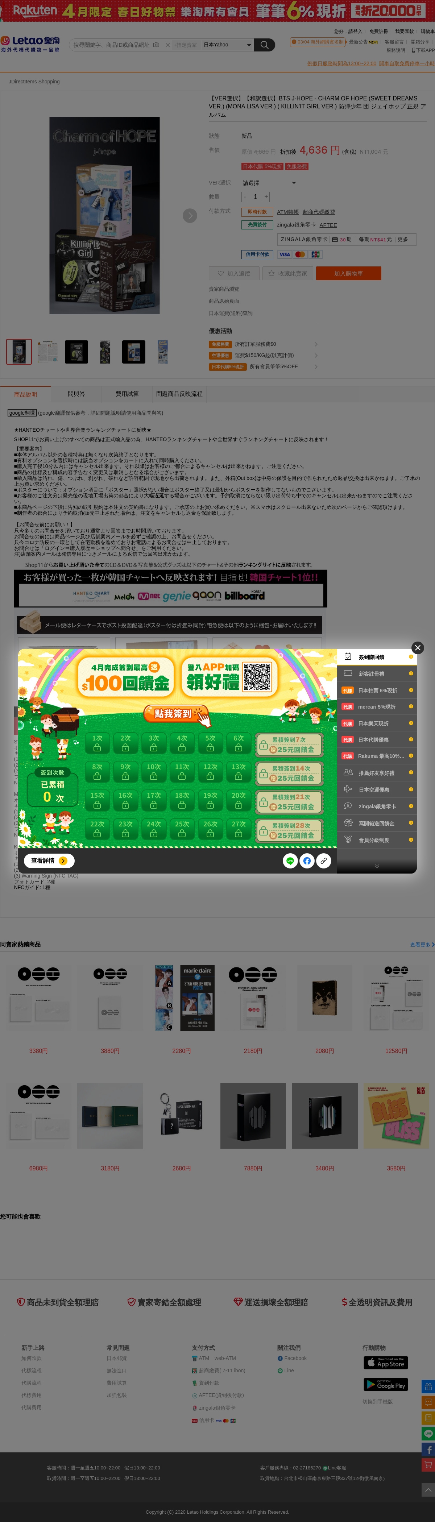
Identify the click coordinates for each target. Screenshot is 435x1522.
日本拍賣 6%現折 (377, 690)
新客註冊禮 (377, 673)
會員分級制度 (377, 839)
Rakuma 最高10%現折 (377, 755)
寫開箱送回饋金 (377, 822)
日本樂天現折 (377, 723)
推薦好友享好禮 (377, 772)
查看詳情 (42, 861)
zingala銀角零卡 (377, 805)
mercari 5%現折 (377, 706)
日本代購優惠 (377, 739)
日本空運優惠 (377, 789)
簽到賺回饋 (377, 656)
